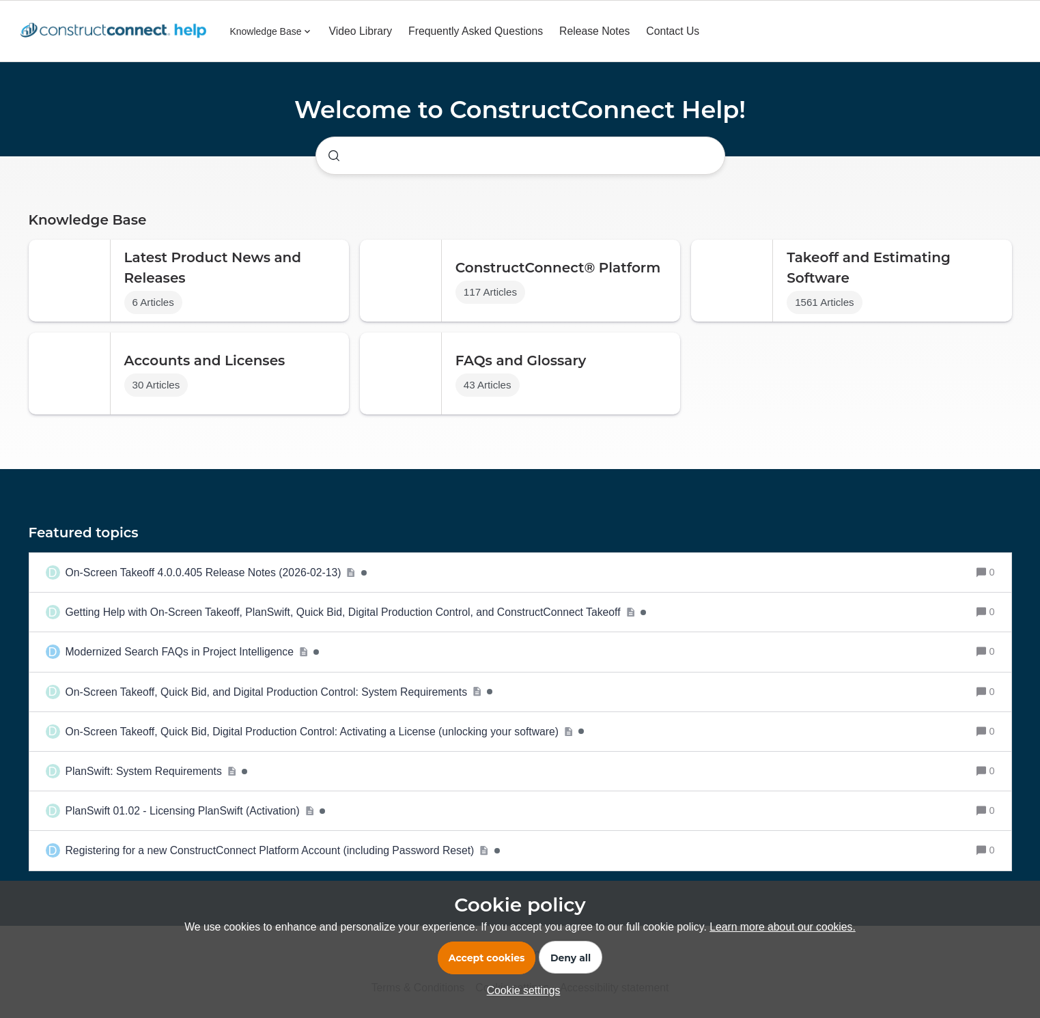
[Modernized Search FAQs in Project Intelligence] (193, 651)
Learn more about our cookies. (782, 927)
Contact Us (672, 31)
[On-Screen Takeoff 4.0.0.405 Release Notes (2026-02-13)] (216, 572)
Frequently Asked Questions (475, 31)
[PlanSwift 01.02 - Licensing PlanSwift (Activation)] (196, 811)
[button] (520, 990)
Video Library (361, 31)
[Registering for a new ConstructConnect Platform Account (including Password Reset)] (283, 850)
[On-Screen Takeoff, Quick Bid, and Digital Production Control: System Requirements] (279, 692)
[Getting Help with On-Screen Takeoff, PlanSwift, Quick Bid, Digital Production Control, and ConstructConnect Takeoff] (356, 612)
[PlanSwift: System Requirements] (157, 771)
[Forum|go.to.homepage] (116, 31)
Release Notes (594, 31)
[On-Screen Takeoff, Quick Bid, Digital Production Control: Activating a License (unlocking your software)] (325, 731)
